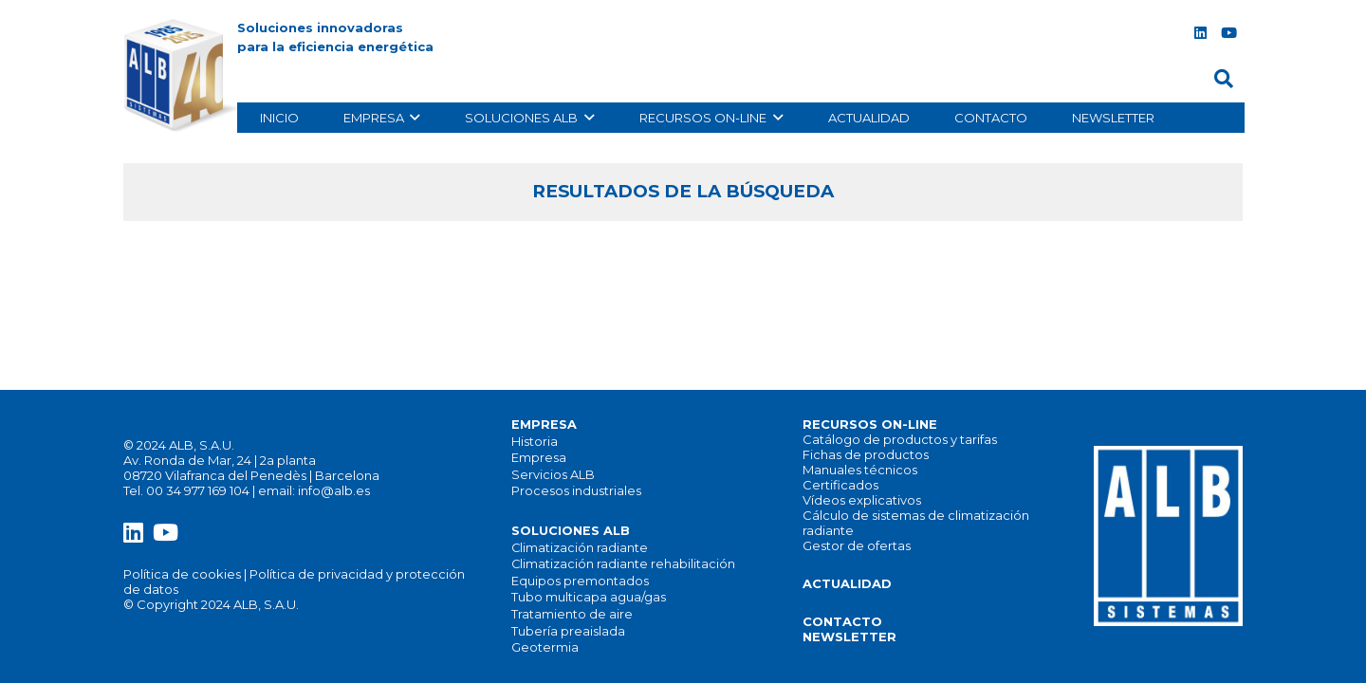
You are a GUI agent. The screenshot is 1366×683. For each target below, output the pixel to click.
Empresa (538, 458)
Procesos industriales (576, 491)
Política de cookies (182, 573)
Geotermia (545, 647)
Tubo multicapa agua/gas (588, 597)
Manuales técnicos (860, 469)
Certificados (840, 484)
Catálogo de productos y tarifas (900, 439)
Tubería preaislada (568, 631)
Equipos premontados (580, 581)
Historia (534, 441)
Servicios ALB (553, 475)
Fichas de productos (866, 454)
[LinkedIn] (1200, 33)
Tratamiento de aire (572, 614)
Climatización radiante (579, 548)
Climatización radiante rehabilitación (623, 564)
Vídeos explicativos (862, 500)
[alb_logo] (184, 76)
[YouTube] (1228, 33)
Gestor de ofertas (857, 545)
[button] (1224, 79)
